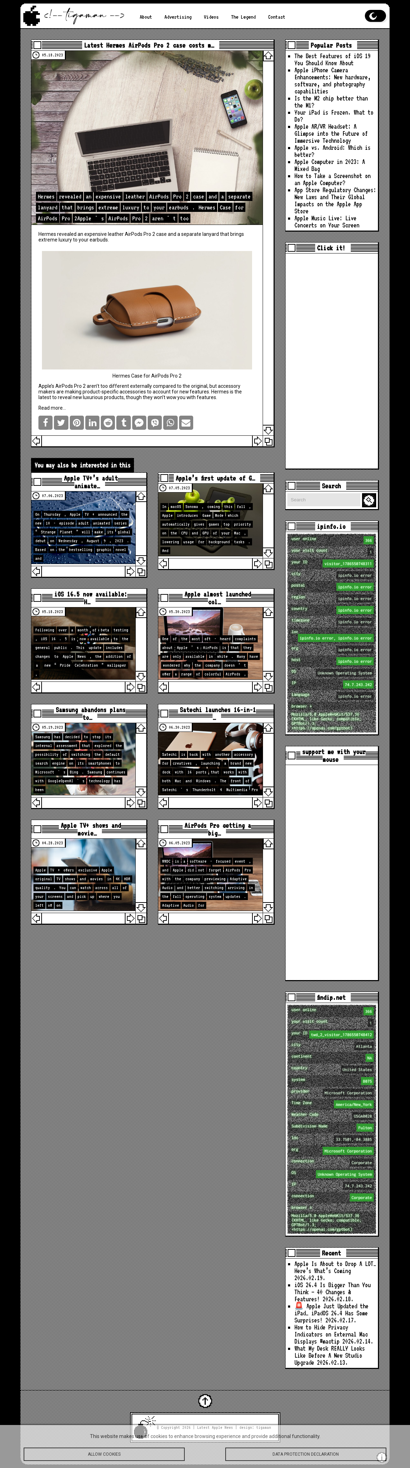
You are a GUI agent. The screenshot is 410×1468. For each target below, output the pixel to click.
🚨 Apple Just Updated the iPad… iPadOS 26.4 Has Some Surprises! (331, 1313)
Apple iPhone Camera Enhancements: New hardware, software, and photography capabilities (332, 80)
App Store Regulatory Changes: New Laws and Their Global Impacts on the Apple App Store (335, 200)
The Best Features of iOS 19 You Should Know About (332, 59)
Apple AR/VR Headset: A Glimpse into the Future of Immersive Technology (331, 133)
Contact (276, 16)
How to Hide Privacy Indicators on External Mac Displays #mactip (331, 1334)
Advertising (177, 16)
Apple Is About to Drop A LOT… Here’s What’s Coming (335, 1267)
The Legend (243, 16)
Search (370, 500)
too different (114, 386)
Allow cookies (104, 1457)
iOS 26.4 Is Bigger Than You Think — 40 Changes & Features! (332, 1292)
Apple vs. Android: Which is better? (332, 151)
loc (333, 635)
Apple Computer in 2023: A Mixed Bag (329, 165)
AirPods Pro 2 (140, 234)
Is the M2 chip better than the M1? (331, 101)
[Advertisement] (331, 361)
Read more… (52, 408)
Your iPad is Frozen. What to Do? (333, 116)
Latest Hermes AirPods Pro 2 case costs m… (149, 45)
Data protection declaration (306, 1457)
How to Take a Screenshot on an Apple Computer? (332, 179)
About (146, 16)
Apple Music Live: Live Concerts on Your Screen (326, 221)
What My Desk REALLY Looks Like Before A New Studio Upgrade (329, 1355)
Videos (211, 16)
